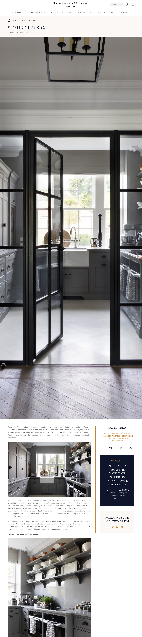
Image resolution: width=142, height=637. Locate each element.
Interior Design (116, 436)
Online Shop (83, 12)
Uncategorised (117, 441)
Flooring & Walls (61, 12)
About (101, 12)
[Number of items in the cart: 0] (133, 4)
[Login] (127, 5)
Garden (106, 436)
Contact (125, 12)
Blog (113, 12)
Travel (124, 438)
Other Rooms (37, 12)
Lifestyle (22, 20)
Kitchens (18, 12)
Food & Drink (125, 433)
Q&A (118, 438)
